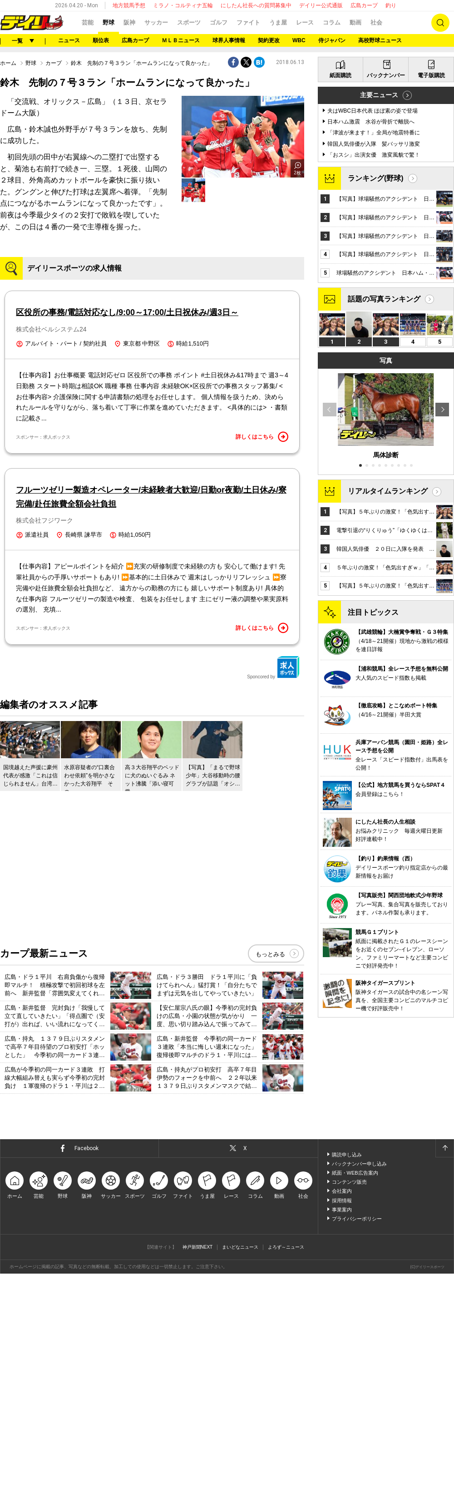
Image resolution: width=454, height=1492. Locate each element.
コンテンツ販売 (349, 1400)
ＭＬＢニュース (181, 40)
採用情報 (342, 1419)
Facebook (86, 1367)
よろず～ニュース (286, 1465)
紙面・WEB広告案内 (355, 1391)
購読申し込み (347, 1373)
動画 (355, 22)
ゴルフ (218, 22)
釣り (390, 5)
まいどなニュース (240, 1465)
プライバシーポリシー (357, 1437)
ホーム (8, 176)
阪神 (129, 22)
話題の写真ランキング (384, 530)
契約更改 (269, 40)
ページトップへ (444, 1367)
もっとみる (270, 1173)
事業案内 (342, 1428)
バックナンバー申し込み (359, 1382)
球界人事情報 (228, 40)
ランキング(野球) (376, 410)
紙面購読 (340, 307)
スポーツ (189, 22)
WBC (299, 40)
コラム (331, 22)
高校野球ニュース (380, 40)
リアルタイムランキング (388, 722)
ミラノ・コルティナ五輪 (183, 5)
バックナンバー (386, 307)
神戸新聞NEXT (198, 1465)
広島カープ (364, 5)
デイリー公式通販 (321, 5)
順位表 (101, 40)
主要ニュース (379, 326)
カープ (53, 176)
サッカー (156, 22)
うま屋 (278, 22)
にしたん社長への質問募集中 (256, 5)
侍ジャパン (331, 40)
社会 (376, 22)
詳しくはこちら (262, 655)
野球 (108, 22)
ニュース (69, 40)
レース (305, 22)
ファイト (248, 22)
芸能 (88, 22)
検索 (440, 23)
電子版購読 (431, 307)
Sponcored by (273, 886)
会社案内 (342, 1410)
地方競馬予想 (129, 5)
